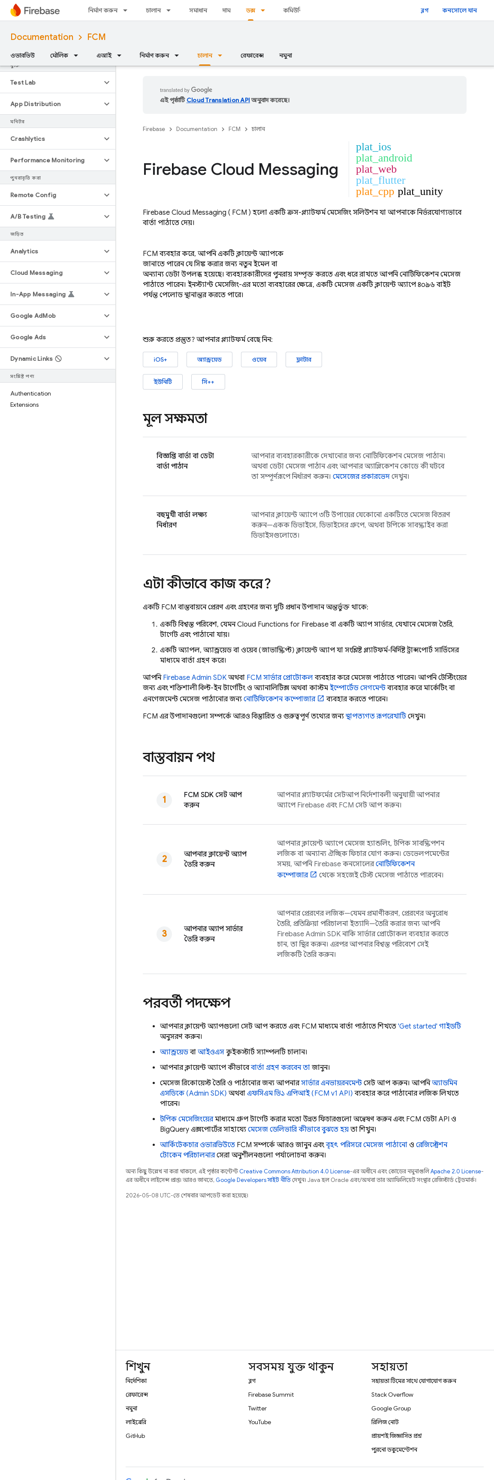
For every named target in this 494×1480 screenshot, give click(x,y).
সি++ (208, 382)
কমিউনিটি (295, 10)
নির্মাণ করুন (102, 10)
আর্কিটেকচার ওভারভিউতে (197, 1145)
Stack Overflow (392, 1394)
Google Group (391, 1408)
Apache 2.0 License (456, 1171)
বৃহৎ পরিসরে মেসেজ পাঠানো (366, 1145)
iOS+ (160, 359)
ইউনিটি (163, 382)
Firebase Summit (271, 1394)
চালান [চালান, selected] (204, 55)
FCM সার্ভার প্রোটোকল (280, 677)
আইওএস (211, 1052)
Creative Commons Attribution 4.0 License (294, 1171)
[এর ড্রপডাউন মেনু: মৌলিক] (78, 55)
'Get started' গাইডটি (429, 1026)
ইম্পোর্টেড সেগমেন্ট (358, 688)
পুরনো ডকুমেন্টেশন (394, 1449)
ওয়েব (259, 359)
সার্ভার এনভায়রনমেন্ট (331, 1083)
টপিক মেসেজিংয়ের (186, 1119)
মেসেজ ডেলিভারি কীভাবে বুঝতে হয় (298, 1129)
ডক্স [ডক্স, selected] (250, 10)
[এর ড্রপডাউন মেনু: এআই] (121, 55)
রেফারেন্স (252, 55)
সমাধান (198, 10)
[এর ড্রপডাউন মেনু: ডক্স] (265, 10)
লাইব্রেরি (136, 1422)
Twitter (257, 1408)
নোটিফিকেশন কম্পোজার (279, 699)
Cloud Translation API (218, 100)
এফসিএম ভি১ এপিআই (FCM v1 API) (300, 1093)
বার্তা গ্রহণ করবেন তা (280, 1067)
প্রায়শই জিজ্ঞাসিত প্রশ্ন (396, 1436)
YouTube (259, 1422)
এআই (103, 55)
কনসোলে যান (460, 10)
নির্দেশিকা (136, 1381)
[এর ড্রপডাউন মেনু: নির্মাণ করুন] (127, 10)
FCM (96, 37)
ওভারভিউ (22, 55)
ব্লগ (425, 10)
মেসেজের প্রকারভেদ (361, 476)
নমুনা (285, 55)
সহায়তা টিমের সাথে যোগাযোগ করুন (413, 1381)
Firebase (154, 129)
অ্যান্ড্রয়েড (209, 359)
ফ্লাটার (303, 359)
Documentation (41, 37)
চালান (153, 10)
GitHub (135, 1436)
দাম (227, 10)
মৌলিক (59, 55)
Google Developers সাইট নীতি (253, 1180)
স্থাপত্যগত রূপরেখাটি (376, 716)
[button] (51, 82)
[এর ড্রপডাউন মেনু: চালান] (171, 10)
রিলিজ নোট (385, 1422)
